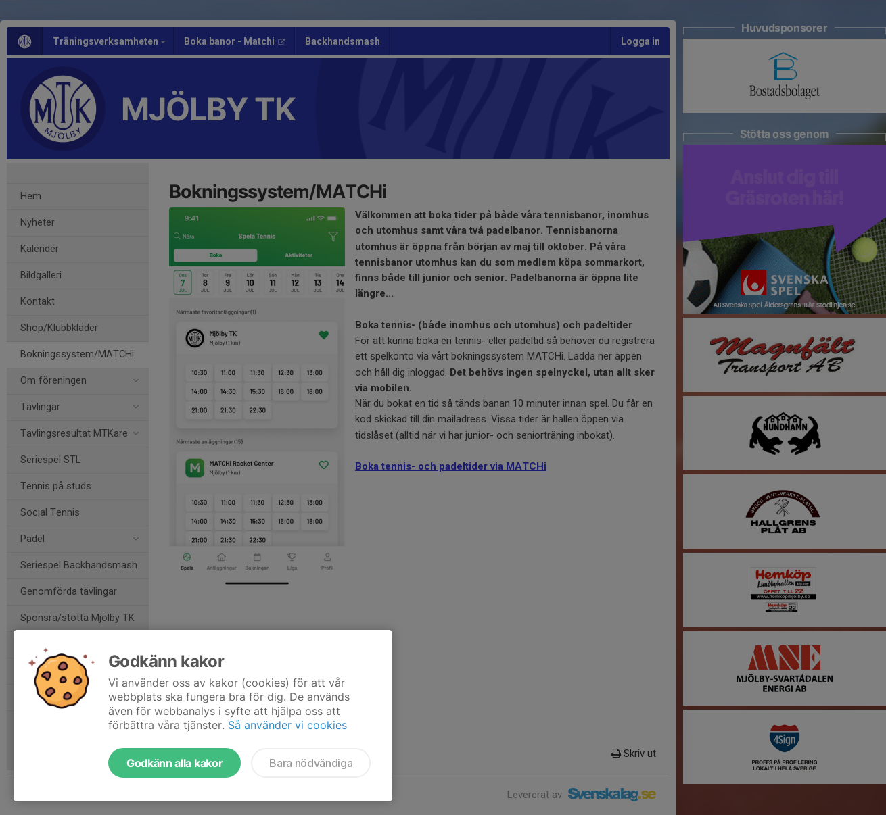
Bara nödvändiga (310, 763)
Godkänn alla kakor (174, 763)
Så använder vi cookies (287, 725)
